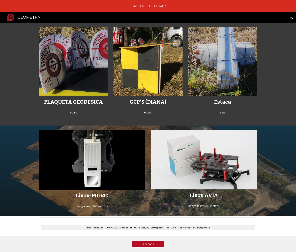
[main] (73, 102)
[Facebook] (148, 244)
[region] (148, 6)
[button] (291, 17)
